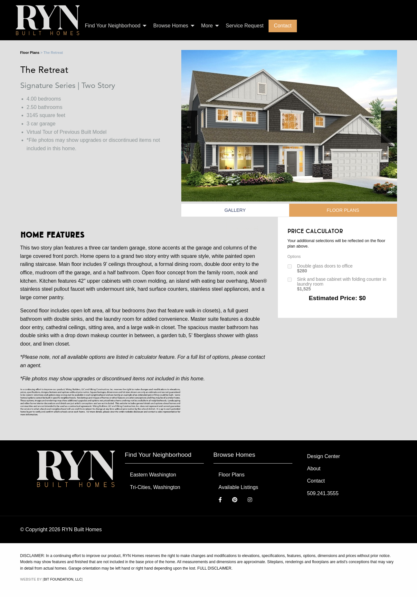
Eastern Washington (153, 474)
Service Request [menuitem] (244, 25)
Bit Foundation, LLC (63, 579)
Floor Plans (30, 52)
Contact (316, 481)
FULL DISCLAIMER (214, 568)
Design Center (323, 456)
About (314, 468)
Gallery (235, 210)
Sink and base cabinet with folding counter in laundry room (341, 284)
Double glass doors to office (325, 268)
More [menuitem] (207, 25)
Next (389, 127)
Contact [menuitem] (282, 25)
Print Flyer (245, 228)
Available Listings (238, 487)
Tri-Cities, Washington (155, 487)
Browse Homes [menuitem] (170, 25)
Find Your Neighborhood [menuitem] (113, 25)
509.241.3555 (323, 493)
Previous (189, 127)
